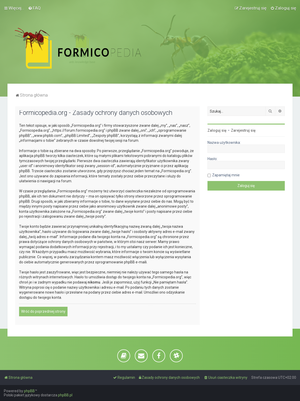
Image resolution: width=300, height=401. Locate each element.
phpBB (29, 391)
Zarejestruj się (243, 130)
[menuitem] (34, 8)
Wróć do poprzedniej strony (43, 311)
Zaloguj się (217, 130)
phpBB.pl (65, 395)
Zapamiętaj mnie (226, 175)
